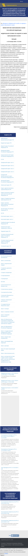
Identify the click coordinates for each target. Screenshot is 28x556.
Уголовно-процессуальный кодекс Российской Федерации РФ (7, 242)
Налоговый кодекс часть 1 (7, 216)
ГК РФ (2, 159)
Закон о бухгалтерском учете (7, 353)
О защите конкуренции (6, 272)
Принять (2, 555)
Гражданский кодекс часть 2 (7, 165)
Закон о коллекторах (6, 260)
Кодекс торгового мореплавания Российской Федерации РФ (7, 204)
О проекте (3, 543)
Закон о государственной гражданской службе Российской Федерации (7, 332)
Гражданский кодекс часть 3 (7, 168)
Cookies (6, 553)
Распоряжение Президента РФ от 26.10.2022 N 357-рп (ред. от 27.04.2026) (9, 436)
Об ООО (3, 281)
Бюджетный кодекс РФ (6, 143)
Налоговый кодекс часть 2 (7, 219)
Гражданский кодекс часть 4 (7, 171)
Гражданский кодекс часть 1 (7, 162)
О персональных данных (6, 289)
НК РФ (2, 213)
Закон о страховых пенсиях (7, 311)
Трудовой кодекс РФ (5, 231)
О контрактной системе (6, 292)
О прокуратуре (4, 278)
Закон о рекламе (5, 345)
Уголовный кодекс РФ (6, 246)
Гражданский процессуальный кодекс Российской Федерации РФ (7, 176)
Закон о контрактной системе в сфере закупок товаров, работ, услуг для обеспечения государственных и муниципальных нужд (8, 359)
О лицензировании (5, 275)
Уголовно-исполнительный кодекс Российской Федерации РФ (7, 236)
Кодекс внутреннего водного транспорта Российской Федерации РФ (7, 194)
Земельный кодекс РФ (6, 185)
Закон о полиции (5, 308)
